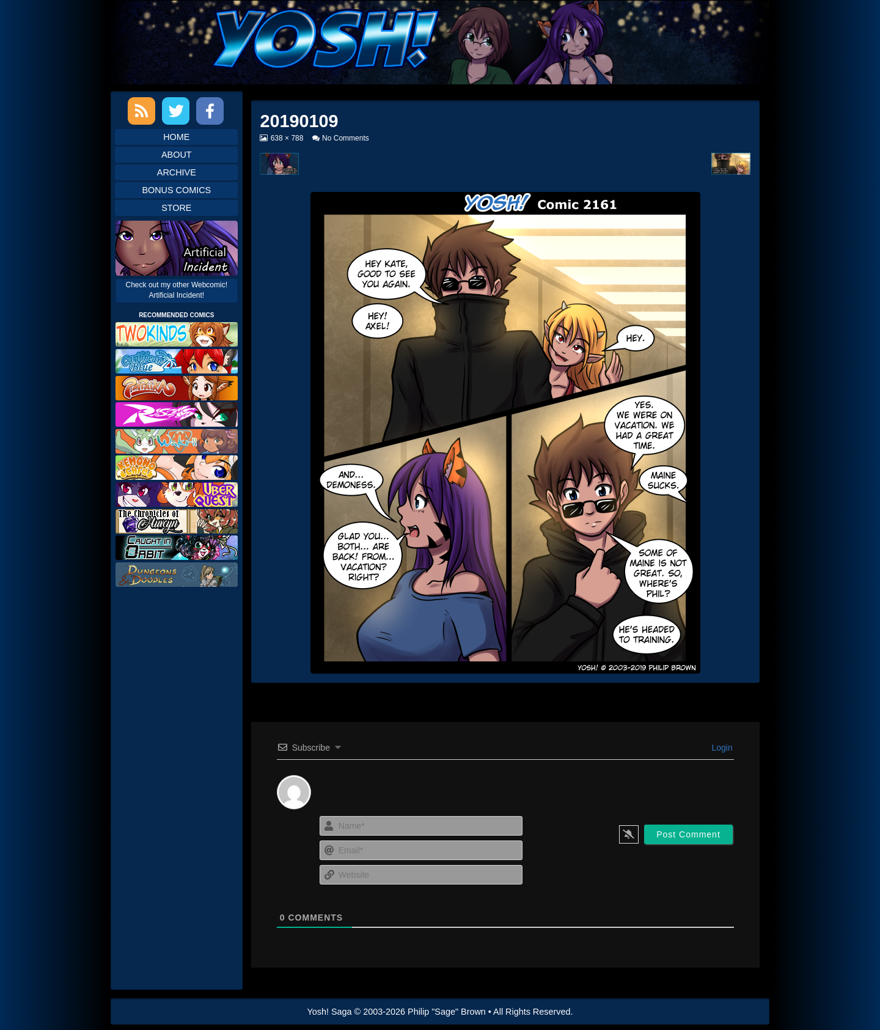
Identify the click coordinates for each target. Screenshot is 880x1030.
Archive (176, 172)
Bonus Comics (176, 190)
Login (721, 747)
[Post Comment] (688, 834)
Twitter (175, 111)
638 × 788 (287, 138)
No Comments (345, 138)
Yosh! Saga (329, 1012)
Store (176, 208)
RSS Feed (141, 111)
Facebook (210, 111)
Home (176, 137)
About (176, 155)
